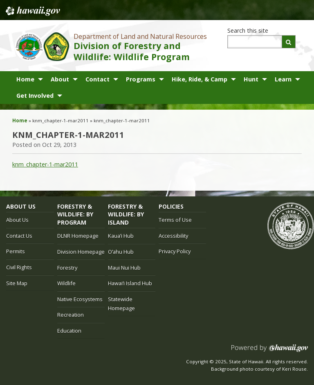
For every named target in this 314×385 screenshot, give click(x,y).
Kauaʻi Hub (121, 235)
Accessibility (173, 235)
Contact (97, 79)
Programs (140, 79)
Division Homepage (81, 251)
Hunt (251, 79)
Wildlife (66, 283)
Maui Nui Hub (124, 267)
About (60, 79)
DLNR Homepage (78, 235)
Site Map (16, 283)
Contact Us (19, 235)
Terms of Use (175, 219)
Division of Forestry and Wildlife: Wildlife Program (132, 51)
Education (69, 330)
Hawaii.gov (32, 11)
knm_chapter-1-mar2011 (45, 164)
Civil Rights (19, 267)
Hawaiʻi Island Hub (130, 283)
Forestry (67, 267)
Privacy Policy (175, 251)
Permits (15, 251)
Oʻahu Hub (121, 251)
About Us (17, 219)
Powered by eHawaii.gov (269, 351)
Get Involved (35, 95)
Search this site (247, 30)
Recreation (70, 314)
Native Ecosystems (80, 299)
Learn (283, 79)
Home (25, 79)
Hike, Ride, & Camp (199, 79)
